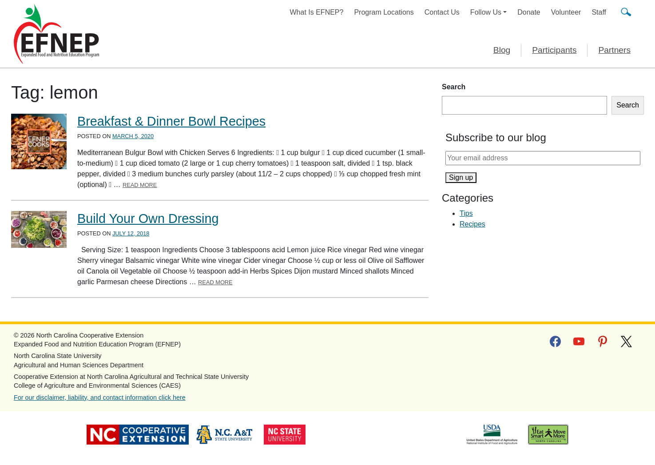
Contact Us (442, 12)
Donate (528, 12)
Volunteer (566, 12)
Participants (554, 50)
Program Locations (383, 12)
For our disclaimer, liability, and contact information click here (100, 397)
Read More (140, 185)
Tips (466, 213)
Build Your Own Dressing (148, 218)
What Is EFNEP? (317, 12)
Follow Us (485, 12)
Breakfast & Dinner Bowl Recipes (171, 121)
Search (453, 87)
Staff (598, 12)
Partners (614, 50)
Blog (501, 50)
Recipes (472, 224)
